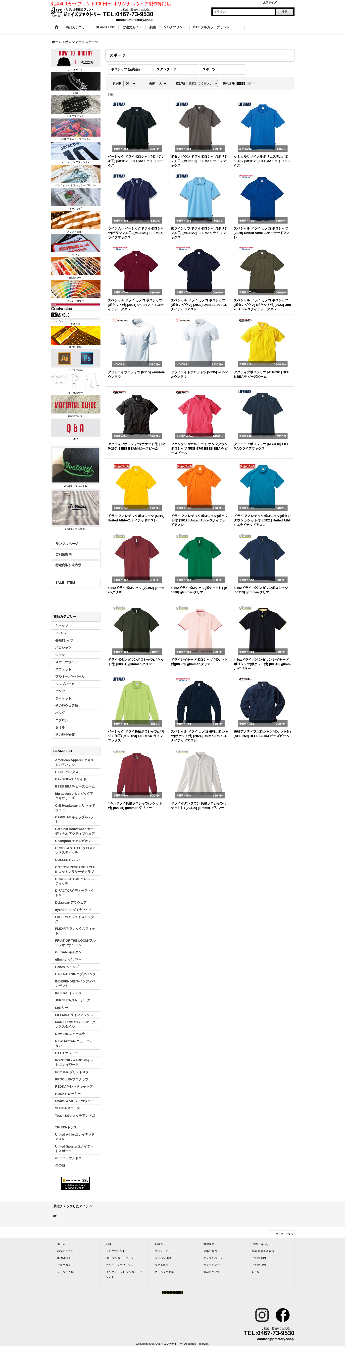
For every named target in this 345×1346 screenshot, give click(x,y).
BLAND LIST (65, 1257)
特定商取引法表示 (68, 565)
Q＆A (255, 1271)
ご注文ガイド (65, 1264)
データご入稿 (65, 1271)
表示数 (117, 83)
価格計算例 (210, 1251)
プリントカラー (164, 1251)
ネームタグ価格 (164, 1271)
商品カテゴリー (66, 1251)
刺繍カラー (161, 1244)
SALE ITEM (65, 582)
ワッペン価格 (163, 1257)
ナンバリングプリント (119, 1264)
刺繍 (108, 1244)
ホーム (61, 1244)
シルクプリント (115, 1251)
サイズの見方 (211, 1264)
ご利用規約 (259, 1264)
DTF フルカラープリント (121, 1257)
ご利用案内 (63, 554)
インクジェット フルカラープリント (124, 1274)
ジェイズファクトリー (169, 1343)
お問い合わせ (260, 1244)
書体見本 (208, 1244)
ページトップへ (284, 1234)
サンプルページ (66, 544)
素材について (211, 1271)
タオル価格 (161, 1264)
